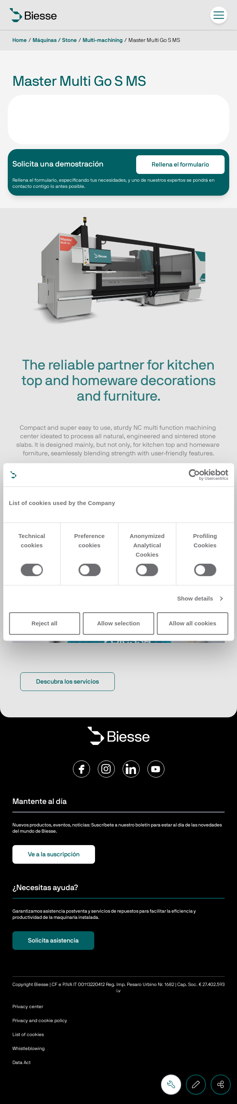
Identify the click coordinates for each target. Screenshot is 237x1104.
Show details (195, 598)
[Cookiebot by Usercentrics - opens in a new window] (194, 475)
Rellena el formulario (180, 164)
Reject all (44, 623)
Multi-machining (103, 40)
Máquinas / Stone (55, 40)
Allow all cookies (192, 623)
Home (19, 40)
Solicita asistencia (53, 940)
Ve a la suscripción (54, 854)
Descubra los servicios (67, 682)
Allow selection (118, 623)
